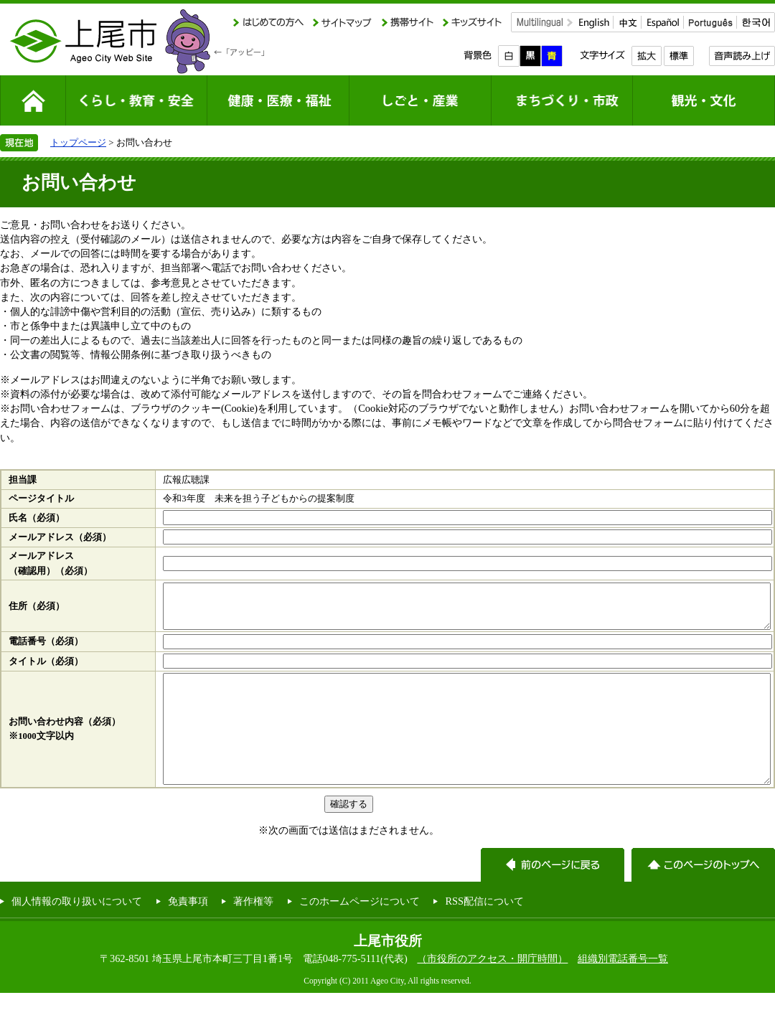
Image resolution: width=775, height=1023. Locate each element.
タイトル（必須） (46, 670)
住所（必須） (37, 610)
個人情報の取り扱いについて (76, 931)
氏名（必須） (37, 518)
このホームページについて (359, 931)
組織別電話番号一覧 (623, 988)
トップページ (78, 142)
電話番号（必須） (46, 650)
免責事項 (188, 931)
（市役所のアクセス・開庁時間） (492, 988)
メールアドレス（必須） (60, 537)
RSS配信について (484, 931)
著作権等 (253, 931)
